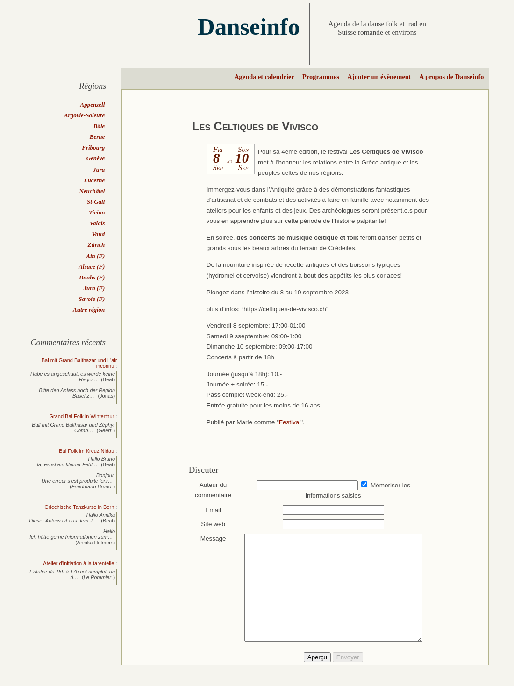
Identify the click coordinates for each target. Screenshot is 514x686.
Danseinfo (249, 26)
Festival (290, 422)
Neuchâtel (92, 190)
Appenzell (92, 104)
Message (208, 538)
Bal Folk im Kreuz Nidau (86, 451)
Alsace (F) (92, 266)
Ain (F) (95, 255)
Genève (95, 158)
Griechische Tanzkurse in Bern (79, 507)
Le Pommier (97, 577)
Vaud (98, 233)
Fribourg (93, 147)
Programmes (320, 76)
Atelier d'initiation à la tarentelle (78, 563)
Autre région (89, 309)
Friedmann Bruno (91, 486)
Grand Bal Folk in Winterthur (81, 416)
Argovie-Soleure (84, 115)
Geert (105, 430)
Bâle (99, 125)
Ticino (97, 212)
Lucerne (94, 180)
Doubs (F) (92, 277)
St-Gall (96, 201)
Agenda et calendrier (264, 76)
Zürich (96, 244)
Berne (97, 136)
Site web (209, 524)
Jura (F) (94, 288)
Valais (97, 223)
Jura (99, 169)
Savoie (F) (92, 298)
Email (209, 510)
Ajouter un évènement (379, 76)
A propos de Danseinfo (451, 76)
